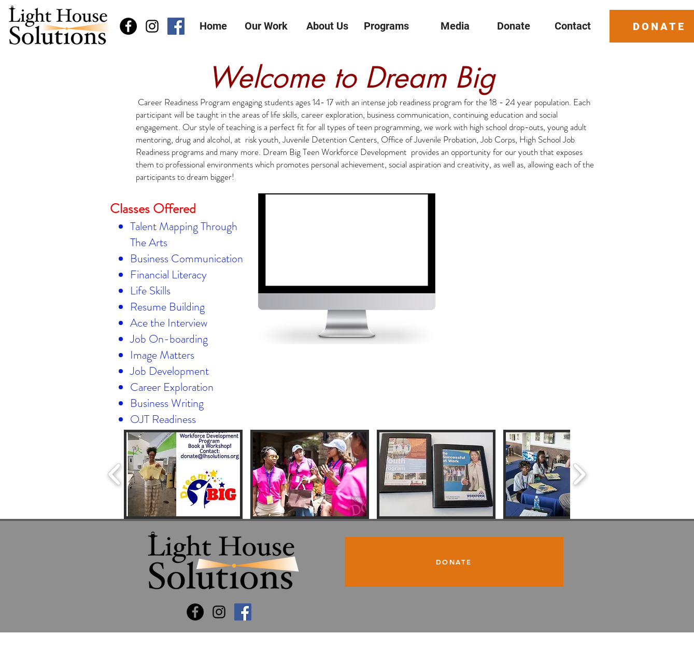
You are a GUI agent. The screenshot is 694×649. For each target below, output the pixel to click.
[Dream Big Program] (242, 611)
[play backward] (114, 474)
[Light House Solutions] (195, 611)
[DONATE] (454, 562)
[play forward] (579, 474)
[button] (183, 474)
